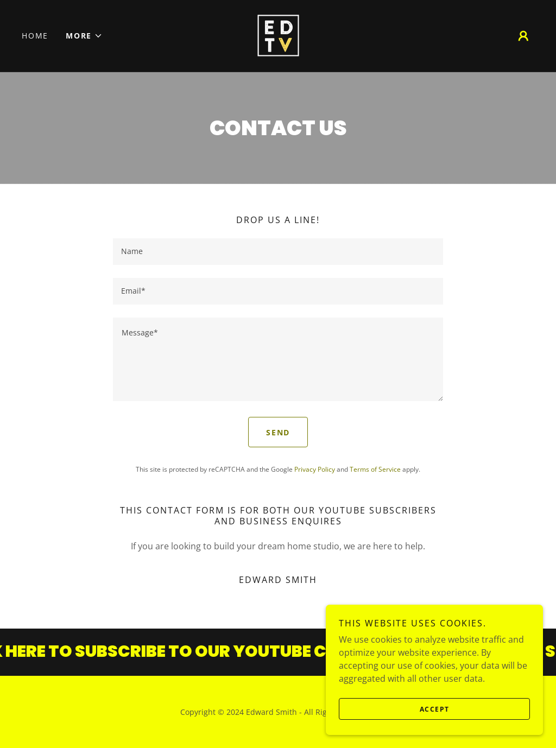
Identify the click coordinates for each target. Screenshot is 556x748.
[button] (84, 35)
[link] (277, 35)
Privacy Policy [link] (314, 469)
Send (278, 432)
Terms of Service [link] (375, 469)
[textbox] (278, 251)
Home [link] (35, 35)
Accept (435, 709)
